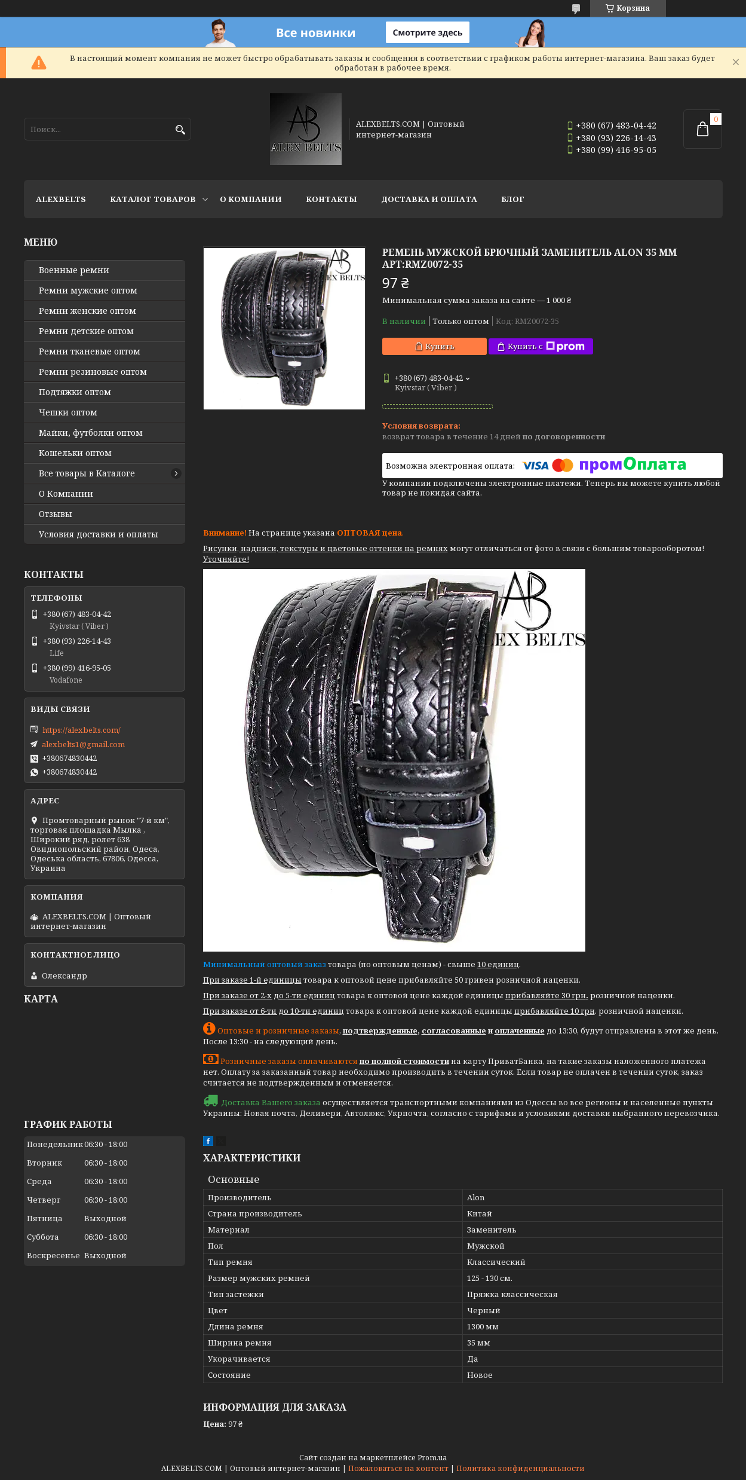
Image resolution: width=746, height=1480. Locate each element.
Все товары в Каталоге (87, 473)
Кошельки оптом (75, 453)
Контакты (331, 199)
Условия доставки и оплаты (98, 534)
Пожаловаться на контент (398, 1468)
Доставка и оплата (429, 199)
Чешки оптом (68, 412)
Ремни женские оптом (87, 310)
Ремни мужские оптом (88, 290)
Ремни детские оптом (86, 331)
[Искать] (180, 130)
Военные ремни (74, 270)
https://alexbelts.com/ (81, 730)
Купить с (546, 346)
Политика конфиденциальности (520, 1468)
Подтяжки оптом (75, 392)
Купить (440, 346)
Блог (512, 199)
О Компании (251, 199)
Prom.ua (432, 1458)
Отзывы (55, 514)
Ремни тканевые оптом (89, 351)
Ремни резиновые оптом (93, 371)
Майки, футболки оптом (91, 432)
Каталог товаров (153, 199)
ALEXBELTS (61, 199)
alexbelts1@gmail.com (83, 744)
